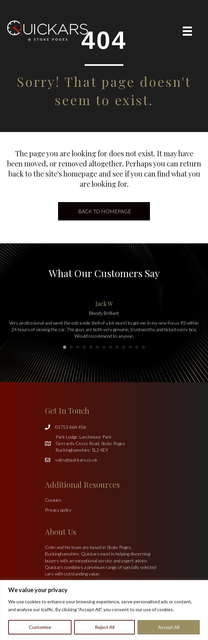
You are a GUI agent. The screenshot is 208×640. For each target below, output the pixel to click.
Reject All (104, 627)
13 (143, 347)
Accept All (168, 627)
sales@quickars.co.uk (76, 459)
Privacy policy (58, 510)
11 (130, 347)
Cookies (53, 500)
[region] (104, 610)
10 (123, 347)
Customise (40, 627)
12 (136, 347)
